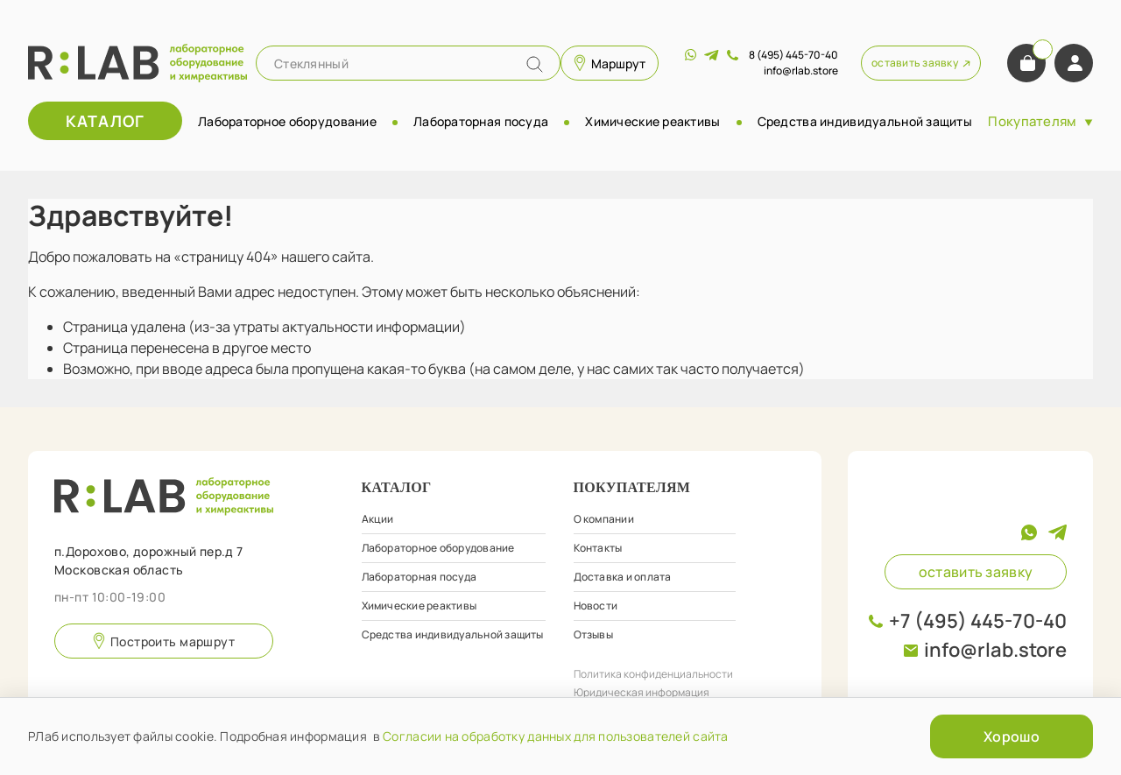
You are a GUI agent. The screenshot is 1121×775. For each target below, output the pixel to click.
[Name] (534, 64)
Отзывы (593, 634)
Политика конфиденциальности (653, 673)
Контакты (598, 547)
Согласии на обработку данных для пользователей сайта (556, 736)
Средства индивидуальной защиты (865, 121)
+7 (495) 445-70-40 (978, 621)
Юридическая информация (641, 692)
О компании (604, 518)
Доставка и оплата (623, 576)
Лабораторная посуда (480, 121)
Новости (596, 605)
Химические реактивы (652, 121)
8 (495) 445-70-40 (793, 54)
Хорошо (1012, 736)
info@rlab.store (995, 650)
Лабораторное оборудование (287, 121)
